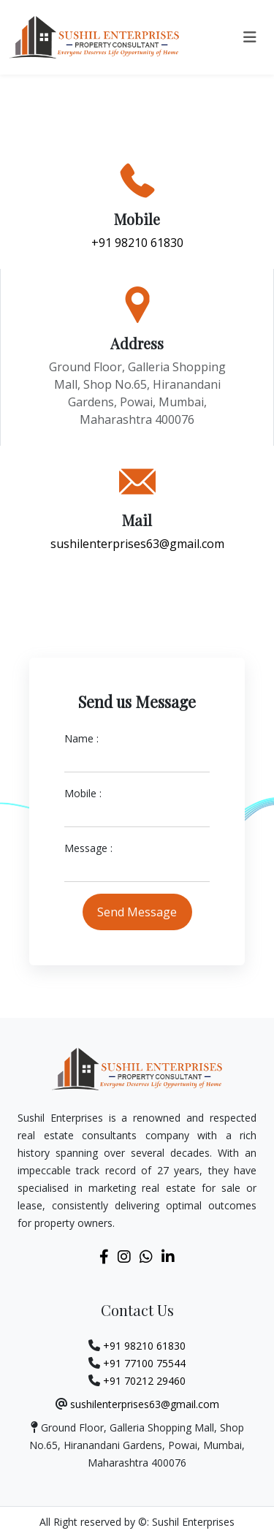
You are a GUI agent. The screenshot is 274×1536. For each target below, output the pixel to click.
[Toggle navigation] (250, 37)
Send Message (137, 912)
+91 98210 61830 (137, 243)
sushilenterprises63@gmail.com (137, 544)
